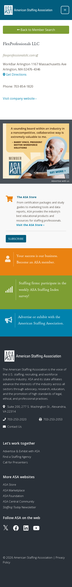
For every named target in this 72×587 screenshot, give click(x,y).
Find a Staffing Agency (17, 457)
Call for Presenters (15, 462)
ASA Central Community (18, 501)
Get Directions (14, 74)
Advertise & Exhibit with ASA (21, 451)
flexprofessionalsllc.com (20, 55)
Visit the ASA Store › (30, 225)
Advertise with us (60, 180)
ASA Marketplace (14, 490)
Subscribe (16, 239)
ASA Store (9, 484)
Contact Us (14, 426)
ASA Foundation (13, 496)
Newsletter (19, 507)
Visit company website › (19, 98)
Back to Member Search (36, 30)
